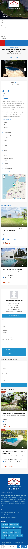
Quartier (3, 36)
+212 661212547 (16, 311)
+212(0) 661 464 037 (15, 8)
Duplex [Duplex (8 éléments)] (9, 530)
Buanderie (6, 126)
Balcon (5, 124)
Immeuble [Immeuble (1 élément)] (10, 532)
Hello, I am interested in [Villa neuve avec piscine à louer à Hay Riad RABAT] (14, 343)
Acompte (4, 370)
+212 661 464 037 (16, 307)
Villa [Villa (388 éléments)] (7, 538)
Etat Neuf (6, 139)
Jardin (5, 142)
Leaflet (14, 200)
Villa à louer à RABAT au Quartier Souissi (13, 415)
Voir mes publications (14, 317)
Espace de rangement (8, 137)
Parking (5, 147)
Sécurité (6, 157)
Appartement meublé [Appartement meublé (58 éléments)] (6, 527)
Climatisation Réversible (9, 131)
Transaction (3, 31)
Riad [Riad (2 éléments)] (9, 535)
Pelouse (5, 149)
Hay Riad (16, 47)
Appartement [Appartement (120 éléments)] (5, 524)
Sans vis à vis (7, 155)
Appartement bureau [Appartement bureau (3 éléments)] (13, 524)
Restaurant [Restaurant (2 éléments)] (4, 535)
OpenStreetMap (19, 200)
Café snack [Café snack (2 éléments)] (19, 527)
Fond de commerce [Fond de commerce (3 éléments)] (16, 530)
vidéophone (6, 168)
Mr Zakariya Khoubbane (10, 546)
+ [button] (4, 178)
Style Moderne (7, 162)
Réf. (2, 20)
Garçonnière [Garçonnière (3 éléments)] (4, 532)
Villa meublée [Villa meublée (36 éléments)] (12, 538)
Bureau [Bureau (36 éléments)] (13, 527)
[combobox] (14, 28)
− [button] (4, 179)
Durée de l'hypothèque (6, 381)
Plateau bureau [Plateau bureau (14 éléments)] (17, 532)
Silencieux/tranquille (8, 160)
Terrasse (6, 165)
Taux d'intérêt (5, 375)
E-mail (3, 326)
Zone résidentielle (8, 170)
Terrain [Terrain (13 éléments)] (3, 538)
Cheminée (6, 129)
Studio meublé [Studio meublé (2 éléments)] (19, 535)
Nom (3, 321)
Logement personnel (8, 144)
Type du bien (3, 25)
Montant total (5, 365)
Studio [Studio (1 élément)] (13, 535)
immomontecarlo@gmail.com (16, 313)
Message (4, 337)
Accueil (11, 47)
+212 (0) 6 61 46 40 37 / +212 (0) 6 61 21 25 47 (11, 513)
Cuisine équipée (7, 134)
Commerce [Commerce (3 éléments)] (4, 530)
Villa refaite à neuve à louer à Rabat (12, 271)
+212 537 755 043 (16, 305)
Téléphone (4, 332)
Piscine (5, 152)
